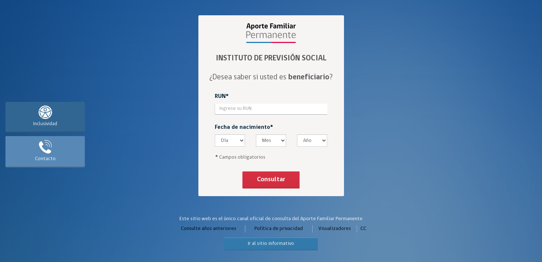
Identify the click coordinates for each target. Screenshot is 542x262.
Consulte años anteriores (208, 228)
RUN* (222, 96)
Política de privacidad (278, 228)
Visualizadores (335, 228)
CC (363, 228)
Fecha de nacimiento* (244, 127)
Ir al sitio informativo (271, 243)
